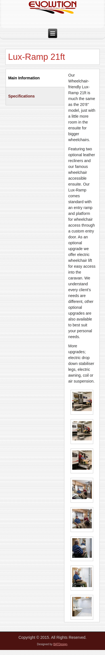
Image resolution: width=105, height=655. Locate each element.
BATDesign (60, 644)
